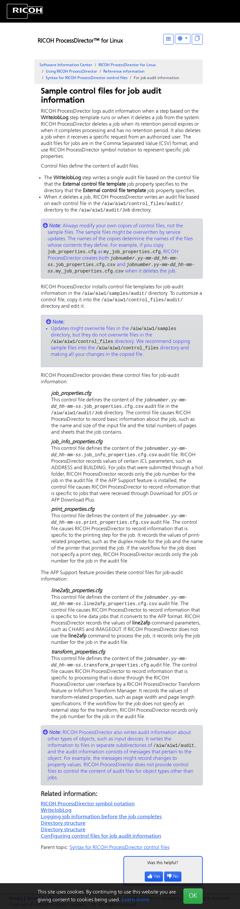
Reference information (123, 72)
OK (193, 896)
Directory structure (63, 830)
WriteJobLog (56, 818)
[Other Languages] (182, 39)
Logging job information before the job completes (101, 824)
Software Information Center (66, 65)
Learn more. (135, 900)
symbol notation (88, 811)
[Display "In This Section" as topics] (197, 39)
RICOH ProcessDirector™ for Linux (80, 41)
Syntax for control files (87, 78)
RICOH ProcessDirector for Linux (127, 65)
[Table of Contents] (168, 39)
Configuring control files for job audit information (101, 843)
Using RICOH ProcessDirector (71, 72)
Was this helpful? (162, 870)
